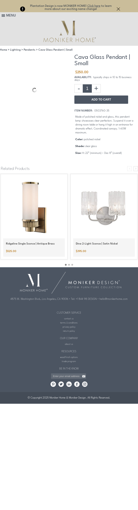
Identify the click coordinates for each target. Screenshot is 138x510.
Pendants (29, 50)
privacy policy (69, 327)
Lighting (15, 50)
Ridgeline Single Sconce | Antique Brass (30, 244)
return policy (69, 331)
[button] (65, 264)
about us (69, 344)
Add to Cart (101, 99)
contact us (69, 319)
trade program (69, 361)
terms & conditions (69, 323)
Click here (93, 6)
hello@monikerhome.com (113, 299)
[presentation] (129, 168)
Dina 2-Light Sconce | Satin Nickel (97, 244)
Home (3, 50)
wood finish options (69, 357)
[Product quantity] (87, 88)
